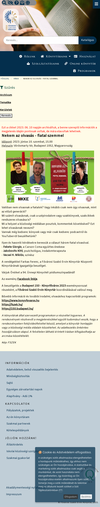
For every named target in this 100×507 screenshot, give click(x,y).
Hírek (16, 79)
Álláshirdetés (14, 444)
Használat (85, 56)
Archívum (6, 95)
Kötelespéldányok (17, 430)
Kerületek (6, 110)
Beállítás (86, 496)
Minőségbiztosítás (18, 376)
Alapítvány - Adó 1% (19, 396)
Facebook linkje (27, 279)
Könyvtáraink (54, 56)
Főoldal (5, 79)
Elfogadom (71, 496)
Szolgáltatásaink (43, 63)
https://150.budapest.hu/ (17, 309)
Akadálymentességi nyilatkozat (26, 487)
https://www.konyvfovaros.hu (20, 300)
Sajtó (9, 383)
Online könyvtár (80, 63)
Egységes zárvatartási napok (24, 389)
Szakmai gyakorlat (18, 458)
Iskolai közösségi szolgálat (23, 451)
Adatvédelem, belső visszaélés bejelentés (32, 369)
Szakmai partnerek (18, 423)
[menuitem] (27, 56)
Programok (84, 71)
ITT (60, 490)
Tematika (5, 102)
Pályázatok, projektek (20, 410)
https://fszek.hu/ (12, 304)
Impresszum (14, 494)
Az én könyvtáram (17, 417)
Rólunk (27, 56)
